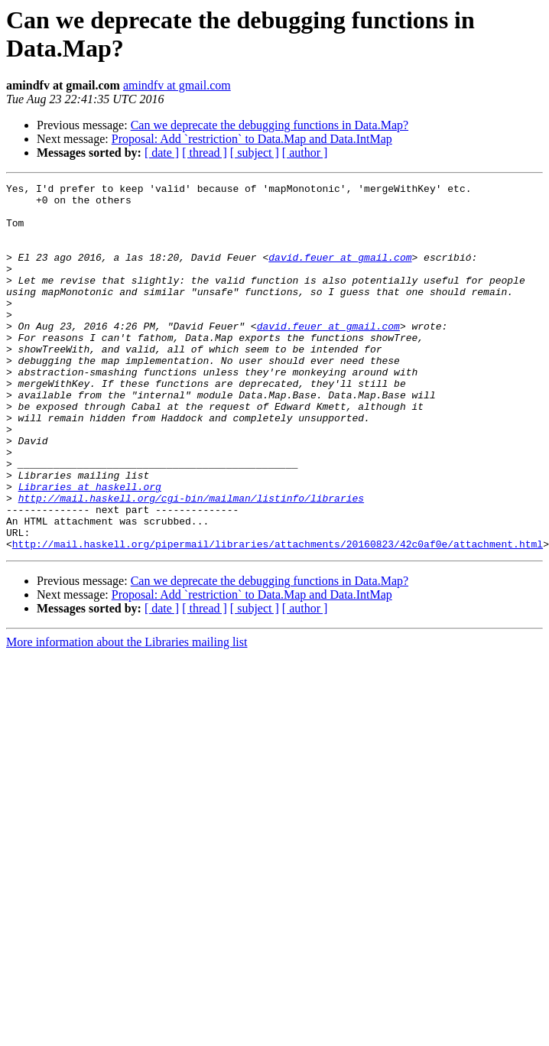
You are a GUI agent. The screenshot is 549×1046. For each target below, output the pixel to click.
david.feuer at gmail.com (339, 273)
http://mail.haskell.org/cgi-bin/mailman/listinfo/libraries (191, 562)
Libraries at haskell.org (89, 548)
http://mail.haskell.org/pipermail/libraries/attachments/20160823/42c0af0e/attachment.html (277, 617)
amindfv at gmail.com (177, 85)
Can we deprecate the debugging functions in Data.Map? (269, 125)
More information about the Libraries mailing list (126, 715)
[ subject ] (254, 152)
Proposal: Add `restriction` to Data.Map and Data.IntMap (252, 138)
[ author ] (305, 152)
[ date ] (162, 152)
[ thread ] (204, 152)
